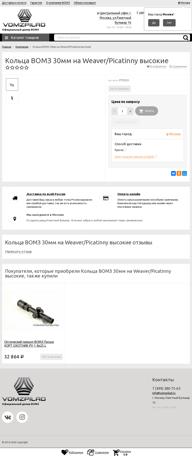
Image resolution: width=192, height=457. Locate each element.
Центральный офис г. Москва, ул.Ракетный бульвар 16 (115, 17)
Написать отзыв (18, 251)
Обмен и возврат (85, 2)
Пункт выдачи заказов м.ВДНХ (134, 156)
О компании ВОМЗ (58, 2)
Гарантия (36, 2)
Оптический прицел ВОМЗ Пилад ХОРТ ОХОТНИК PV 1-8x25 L (29, 343)
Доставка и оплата (14, 2)
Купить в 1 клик (125, 122)
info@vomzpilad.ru (163, 393)
